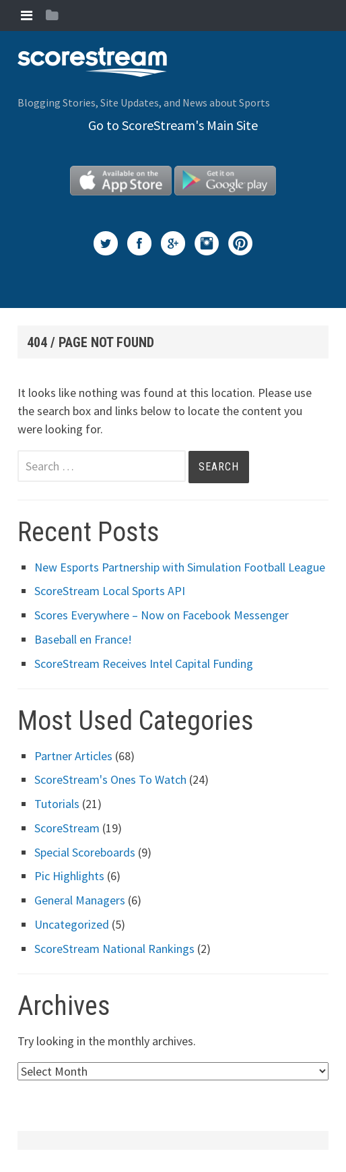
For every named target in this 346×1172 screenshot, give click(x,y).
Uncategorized (71, 924)
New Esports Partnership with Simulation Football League (179, 567)
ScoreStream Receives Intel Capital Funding (143, 663)
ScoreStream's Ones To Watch (110, 779)
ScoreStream (67, 828)
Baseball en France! (83, 639)
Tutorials (56, 803)
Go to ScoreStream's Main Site (173, 125)
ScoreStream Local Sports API (109, 590)
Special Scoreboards (84, 852)
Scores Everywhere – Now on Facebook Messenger (161, 615)
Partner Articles (73, 756)
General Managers (79, 900)
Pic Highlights (69, 876)
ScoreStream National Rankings (114, 948)
